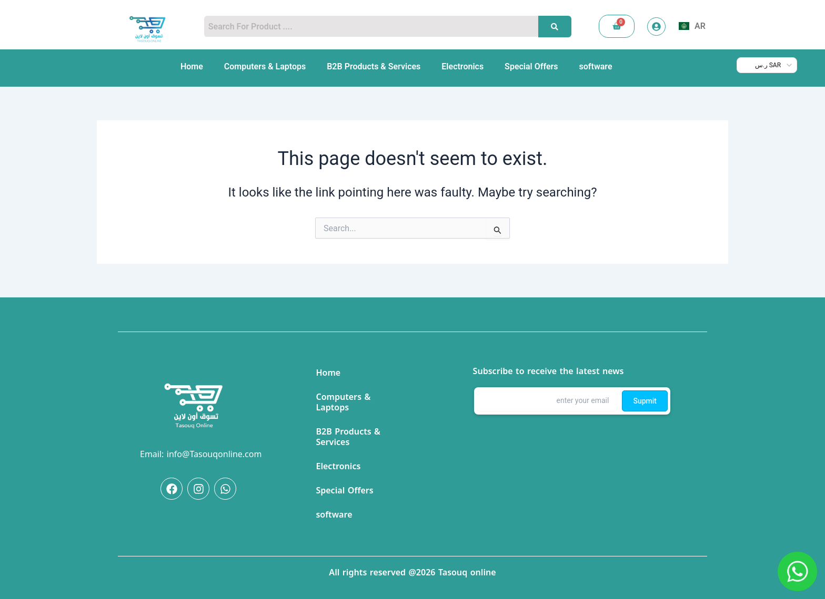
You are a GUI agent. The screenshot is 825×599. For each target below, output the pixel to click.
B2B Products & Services (373, 66)
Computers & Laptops (265, 66)
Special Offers (531, 66)
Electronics (462, 66)
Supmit (645, 400)
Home (191, 66)
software (595, 66)
